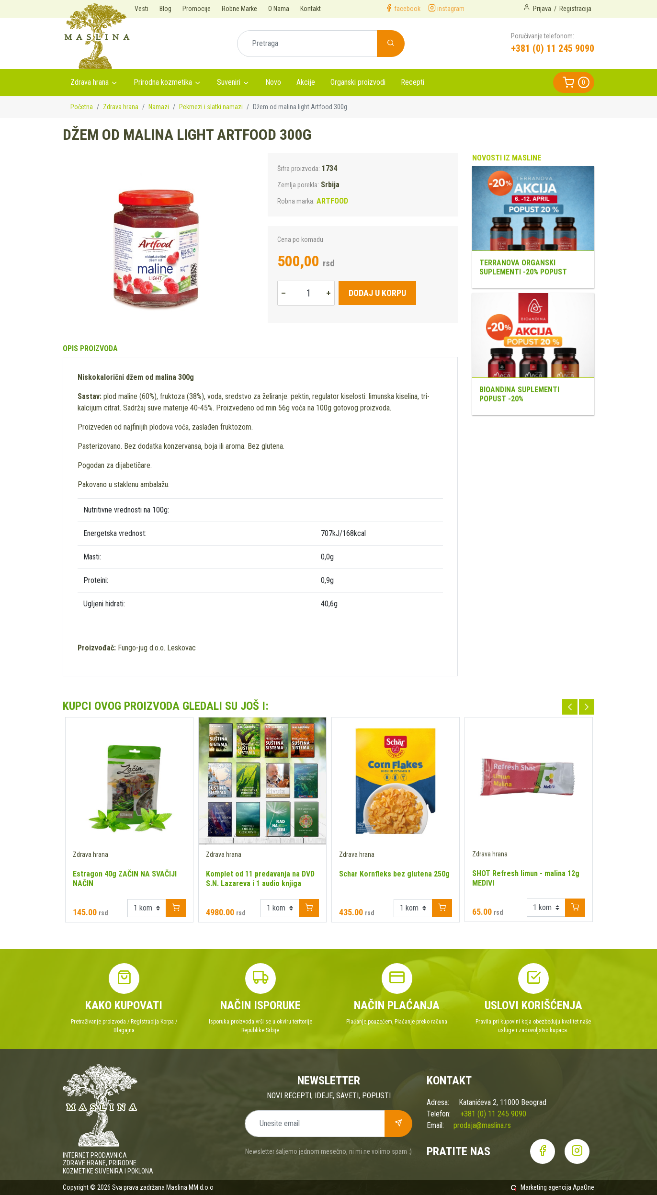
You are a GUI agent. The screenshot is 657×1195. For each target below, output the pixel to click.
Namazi (158, 107)
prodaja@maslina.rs (482, 1125)
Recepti (412, 82)
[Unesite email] (315, 1123)
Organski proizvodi (357, 82)
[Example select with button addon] (146, 908)
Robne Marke (239, 8)
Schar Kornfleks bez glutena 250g (394, 873)
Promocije (196, 8)
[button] (573, 82)
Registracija (575, 8)
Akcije (305, 82)
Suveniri (228, 82)
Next (586, 707)
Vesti (141, 8)
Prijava (542, 8)
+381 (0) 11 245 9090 (552, 48)
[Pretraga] (307, 43)
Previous (570, 707)
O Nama (278, 8)
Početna (81, 107)
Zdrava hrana (89, 82)
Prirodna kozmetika (163, 82)
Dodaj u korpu (377, 293)
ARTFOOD (332, 200)
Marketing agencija (546, 1187)
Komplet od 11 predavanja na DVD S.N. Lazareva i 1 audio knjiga (260, 878)
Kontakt (310, 8)
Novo (273, 82)
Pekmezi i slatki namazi (211, 107)
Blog (165, 8)
